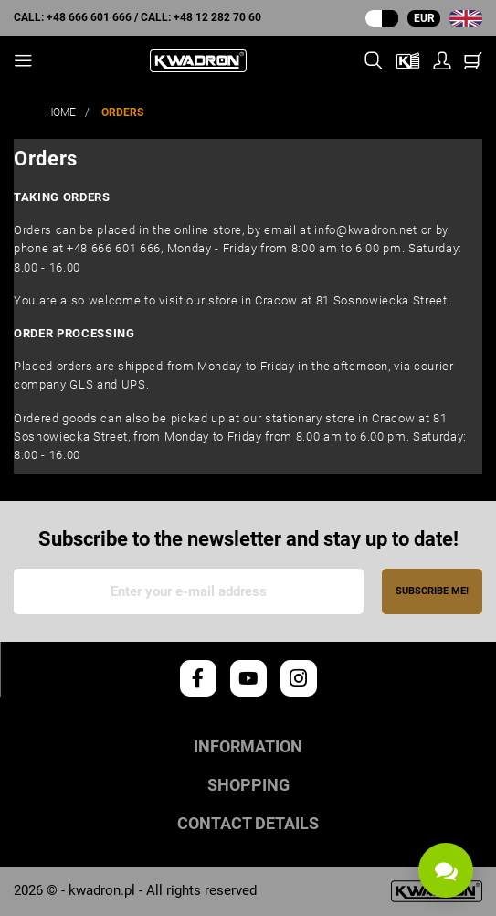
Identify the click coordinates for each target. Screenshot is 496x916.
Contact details (248, 824)
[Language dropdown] (465, 18)
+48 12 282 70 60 (217, 17)
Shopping (248, 785)
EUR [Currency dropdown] (424, 18)
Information (248, 747)
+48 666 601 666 (89, 17)
